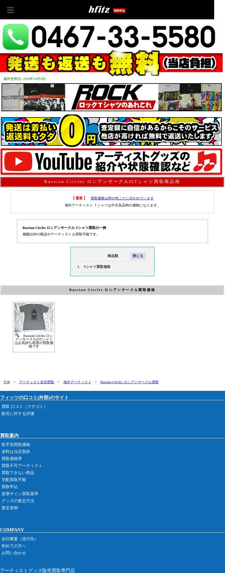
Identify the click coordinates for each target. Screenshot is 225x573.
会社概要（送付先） (19, 539)
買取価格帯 (11, 458)
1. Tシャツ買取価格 (93, 267)
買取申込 (9, 487)
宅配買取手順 (13, 480)
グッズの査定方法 (17, 501)
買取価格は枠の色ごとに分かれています (122, 198)
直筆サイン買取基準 (19, 494)
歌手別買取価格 (15, 444)
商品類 (97, 256)
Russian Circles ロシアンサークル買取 (129, 382)
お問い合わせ (13, 553)
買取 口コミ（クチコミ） (24, 406)
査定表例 (9, 508)
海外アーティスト (77, 382)
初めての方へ (13, 546)
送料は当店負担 (15, 451)
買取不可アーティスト (21, 465)
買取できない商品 (17, 473)
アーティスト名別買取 (36, 382)
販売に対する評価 (17, 413)
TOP (7, 382)
